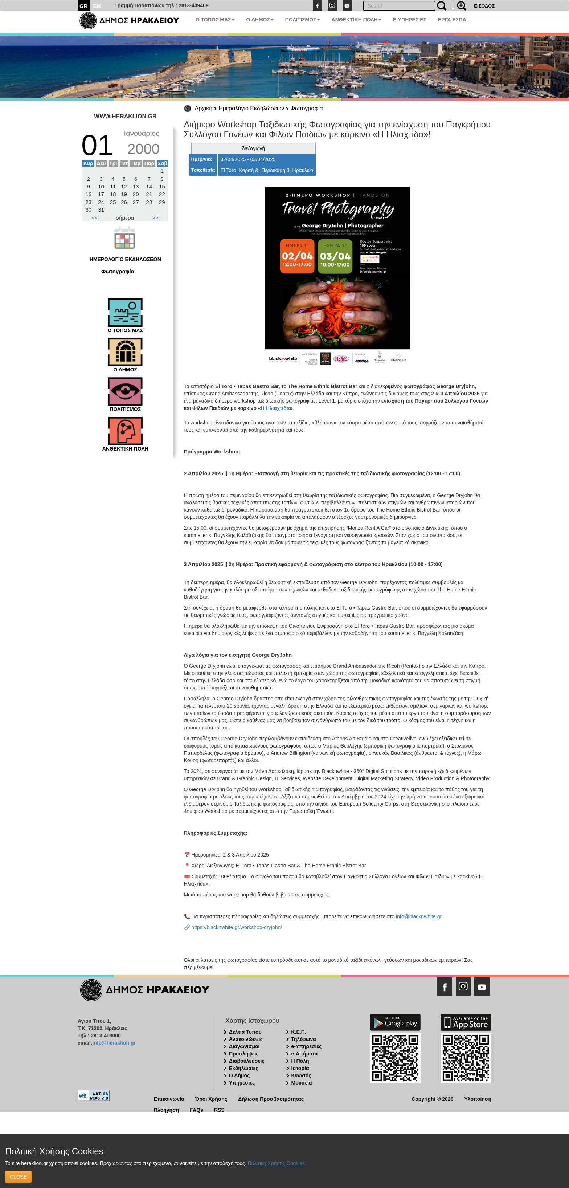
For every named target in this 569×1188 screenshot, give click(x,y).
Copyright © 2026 (432, 1098)
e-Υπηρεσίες (306, 1046)
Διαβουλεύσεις (247, 1061)
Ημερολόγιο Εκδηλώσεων (251, 108)
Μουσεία (301, 1083)
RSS (219, 1109)
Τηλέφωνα (303, 1039)
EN (97, 6)
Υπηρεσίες (242, 1083)
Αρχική (204, 108)
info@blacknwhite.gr (419, 916)
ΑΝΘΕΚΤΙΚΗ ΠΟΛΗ (356, 20)
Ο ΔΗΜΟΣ (259, 20)
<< (95, 218)
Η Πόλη (300, 1061)
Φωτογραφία (306, 108)
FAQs (196, 1109)
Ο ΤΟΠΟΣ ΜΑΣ (215, 20)
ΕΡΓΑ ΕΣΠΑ (452, 20)
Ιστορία (300, 1068)
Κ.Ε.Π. (298, 1032)
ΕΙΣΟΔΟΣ (484, 6)
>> (155, 218)
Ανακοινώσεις (246, 1039)
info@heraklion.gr (113, 1043)
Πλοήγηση (166, 1109)
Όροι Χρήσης (211, 1098)
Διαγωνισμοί (244, 1046)
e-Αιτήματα (304, 1054)
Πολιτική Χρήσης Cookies (276, 1163)
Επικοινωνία (169, 1098)
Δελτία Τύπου (245, 1032)
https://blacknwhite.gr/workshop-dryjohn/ (236, 927)
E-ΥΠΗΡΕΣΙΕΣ (409, 20)
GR (83, 6)
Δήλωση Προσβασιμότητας (271, 1098)
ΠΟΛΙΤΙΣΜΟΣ (302, 20)
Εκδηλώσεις (243, 1068)
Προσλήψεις (244, 1054)
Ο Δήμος (239, 1075)
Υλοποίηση (477, 1098)
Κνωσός (301, 1075)
